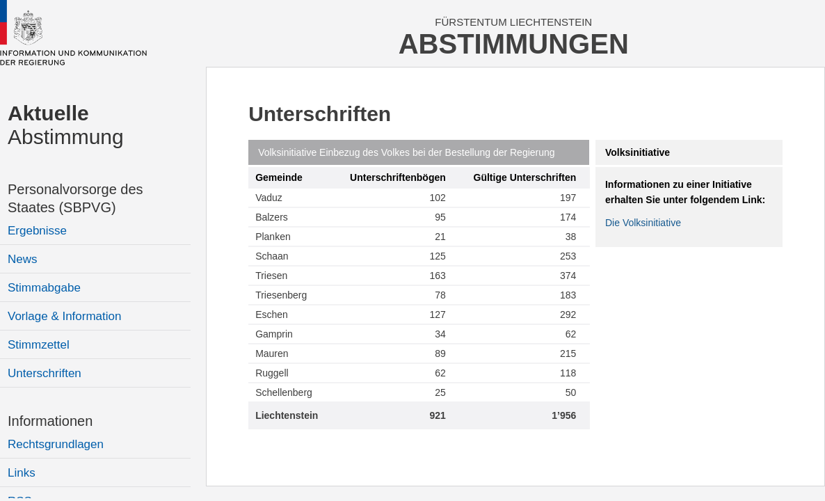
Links (21, 472)
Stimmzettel (39, 344)
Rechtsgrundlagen (56, 444)
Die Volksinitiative (643, 222)
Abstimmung (66, 125)
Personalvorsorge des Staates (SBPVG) (75, 198)
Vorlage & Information (64, 316)
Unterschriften (44, 373)
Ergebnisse (37, 230)
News (23, 259)
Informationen (50, 421)
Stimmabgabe (44, 287)
